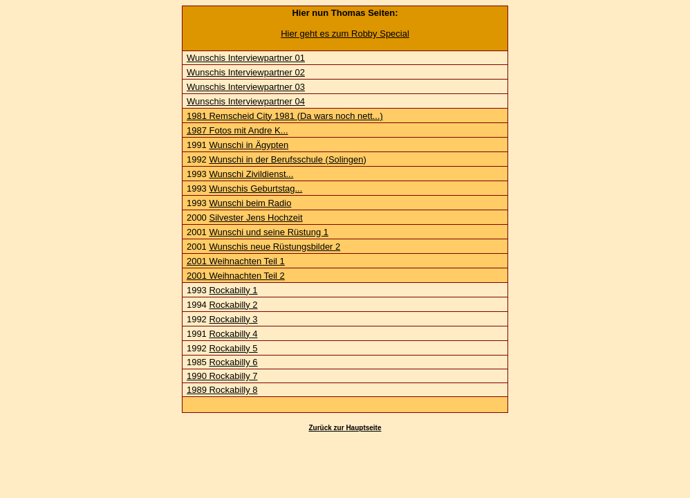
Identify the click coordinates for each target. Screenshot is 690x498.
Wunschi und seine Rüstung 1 (268, 232)
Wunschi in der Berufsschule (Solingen (286, 159)
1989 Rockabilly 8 (222, 390)
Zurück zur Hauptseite (344, 428)
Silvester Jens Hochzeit (255, 217)
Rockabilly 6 (233, 362)
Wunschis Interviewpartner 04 (246, 101)
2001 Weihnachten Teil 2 (236, 275)
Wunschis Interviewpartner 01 (246, 58)
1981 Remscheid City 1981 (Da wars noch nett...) (285, 116)
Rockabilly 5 (233, 348)
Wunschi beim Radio (250, 203)
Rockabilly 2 (233, 304)
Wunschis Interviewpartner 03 (246, 87)
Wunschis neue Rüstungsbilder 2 (274, 246)
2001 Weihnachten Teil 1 (236, 261)
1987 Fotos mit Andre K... (237, 130)
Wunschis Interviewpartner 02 (246, 72)
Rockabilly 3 (233, 319)
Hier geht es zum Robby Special (345, 33)
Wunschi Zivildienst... (251, 174)
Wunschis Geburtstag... (255, 188)
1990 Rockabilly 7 (222, 376)
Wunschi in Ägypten (248, 145)
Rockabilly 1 (233, 290)
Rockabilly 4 (233, 334)
